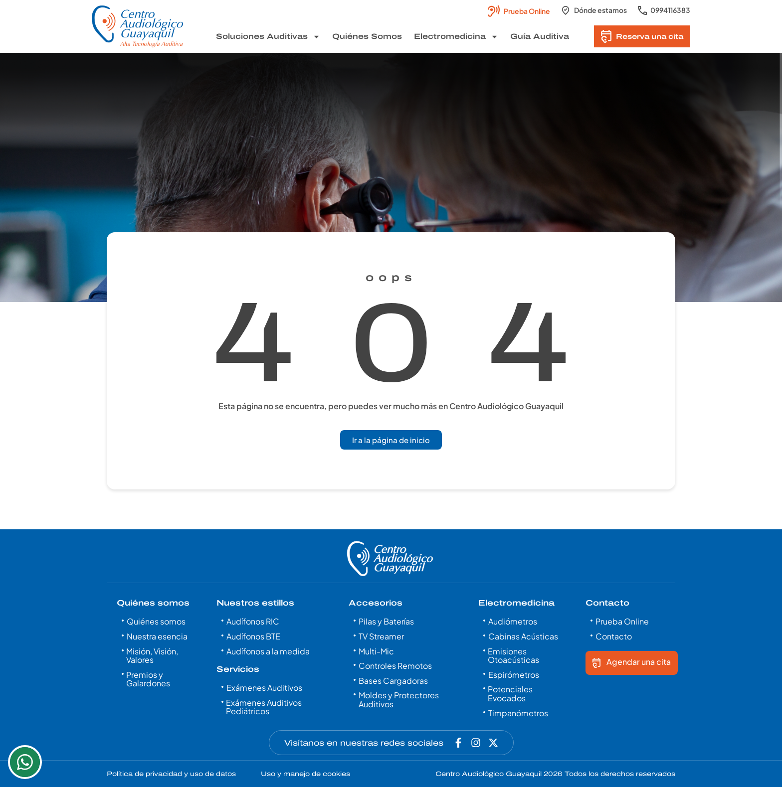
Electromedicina (456, 36)
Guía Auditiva (539, 36)
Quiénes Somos (367, 36)
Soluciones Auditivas (268, 36)
